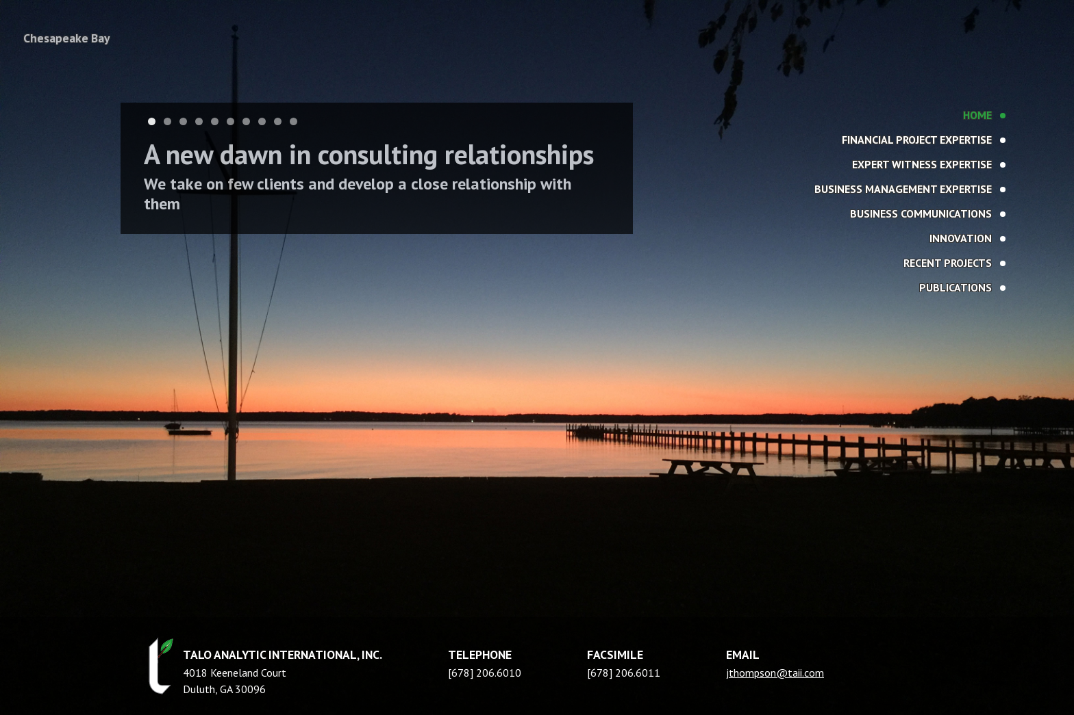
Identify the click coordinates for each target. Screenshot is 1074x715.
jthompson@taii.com (775, 672)
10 (293, 121)
